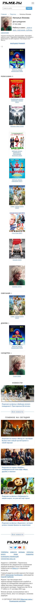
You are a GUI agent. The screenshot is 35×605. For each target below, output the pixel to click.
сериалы (30, 552)
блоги (3, 554)
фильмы (22, 552)
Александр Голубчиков (14, 575)
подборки (29, 554)
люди (16, 554)
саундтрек (5, 33)
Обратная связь (26, 599)
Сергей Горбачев (7, 577)
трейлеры (4, 552)
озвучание (21, 30)
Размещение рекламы (17, 601)
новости (13, 552)
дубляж (29, 30)
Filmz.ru (15, 568)
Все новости (17, 412)
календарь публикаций (10, 556)
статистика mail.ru (8, 559)
